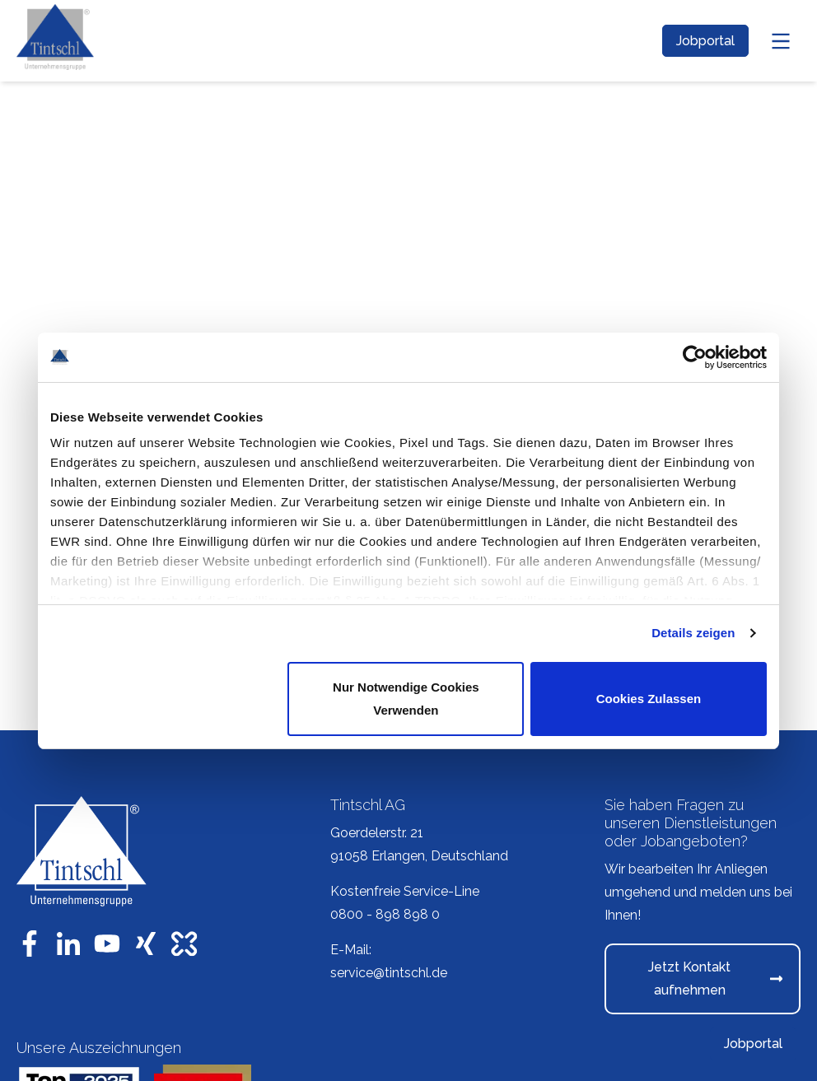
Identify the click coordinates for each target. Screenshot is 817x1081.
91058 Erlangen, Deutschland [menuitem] (419, 856)
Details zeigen (693, 633)
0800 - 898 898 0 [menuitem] (385, 914)
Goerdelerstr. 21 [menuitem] (376, 833)
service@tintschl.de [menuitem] (388, 973)
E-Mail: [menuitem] (350, 950)
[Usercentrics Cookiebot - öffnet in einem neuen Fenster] (695, 357)
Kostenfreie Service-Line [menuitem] (404, 891)
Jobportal (705, 41)
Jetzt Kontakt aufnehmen (715, 978)
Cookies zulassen (649, 699)
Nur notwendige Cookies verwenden (406, 698)
